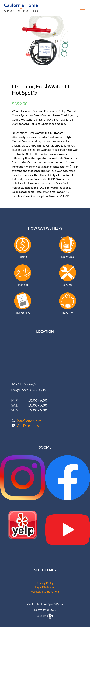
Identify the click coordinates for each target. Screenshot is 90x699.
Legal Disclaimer (45, 587)
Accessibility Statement (45, 591)
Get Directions (28, 425)
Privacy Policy (45, 583)
